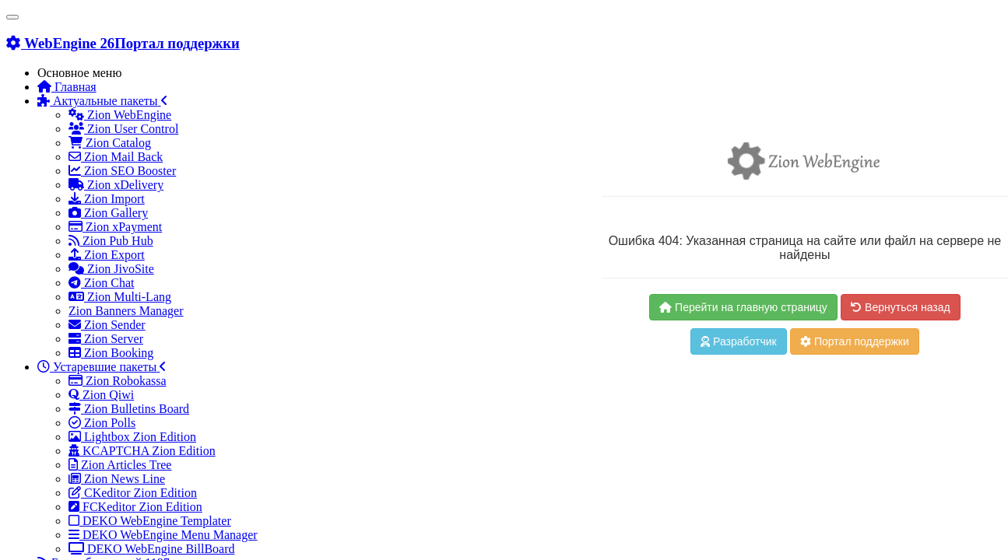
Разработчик (739, 341)
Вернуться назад (900, 307)
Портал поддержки (854, 341)
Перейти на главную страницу (743, 307)
